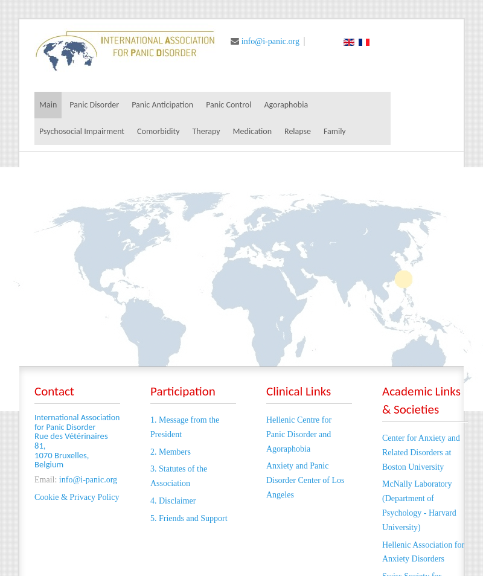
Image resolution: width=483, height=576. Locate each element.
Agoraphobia (286, 105)
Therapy (206, 131)
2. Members (170, 451)
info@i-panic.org (270, 41)
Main (48, 105)
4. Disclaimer (173, 500)
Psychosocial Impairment (81, 131)
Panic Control (228, 105)
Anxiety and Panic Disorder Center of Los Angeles (305, 480)
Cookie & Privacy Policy (76, 497)
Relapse (297, 131)
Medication (252, 131)
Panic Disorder (94, 105)
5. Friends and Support (189, 518)
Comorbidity (158, 131)
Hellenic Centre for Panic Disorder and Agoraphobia (298, 434)
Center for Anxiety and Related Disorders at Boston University (421, 453)
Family (335, 131)
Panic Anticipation (162, 105)
